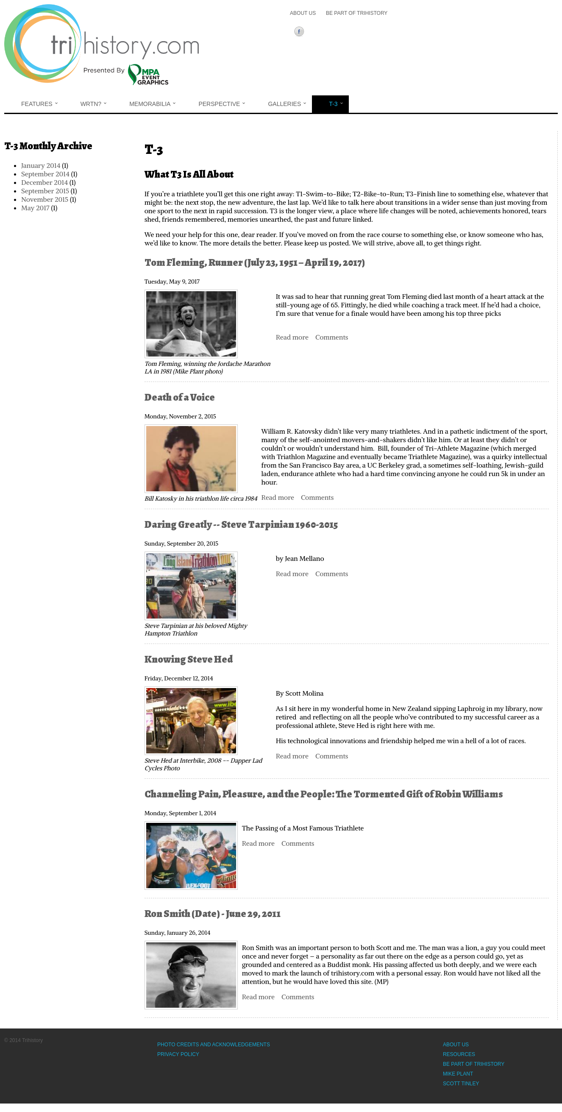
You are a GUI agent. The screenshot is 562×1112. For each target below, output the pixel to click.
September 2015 (45, 191)
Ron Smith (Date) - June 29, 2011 (213, 913)
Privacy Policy (178, 1054)
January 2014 (40, 165)
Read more (292, 337)
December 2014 (44, 182)
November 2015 (44, 199)
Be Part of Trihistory (356, 13)
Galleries (287, 103)
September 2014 (45, 174)
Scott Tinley (461, 1084)
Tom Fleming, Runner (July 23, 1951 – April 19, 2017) (255, 262)
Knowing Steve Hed (189, 659)
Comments (331, 337)
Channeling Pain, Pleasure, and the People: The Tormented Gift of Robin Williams (324, 794)
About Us (303, 13)
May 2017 (35, 207)
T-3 (335, 103)
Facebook (300, 32)
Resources (459, 1054)
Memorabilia (152, 103)
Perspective (221, 103)
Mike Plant (458, 1074)
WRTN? (94, 103)
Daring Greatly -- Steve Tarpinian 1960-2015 (241, 524)
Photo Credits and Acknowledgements (213, 1045)
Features (39, 103)
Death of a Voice (180, 397)
